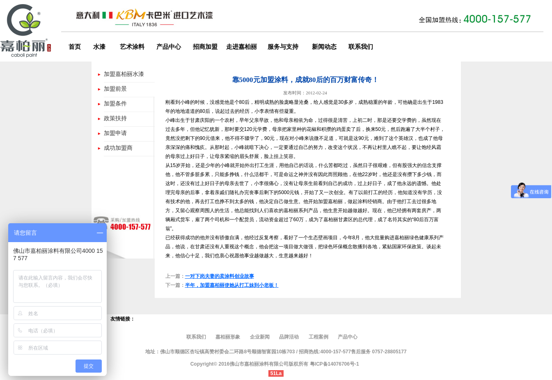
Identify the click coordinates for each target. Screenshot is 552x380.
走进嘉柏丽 (241, 46)
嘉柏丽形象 (228, 337)
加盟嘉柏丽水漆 (124, 74)
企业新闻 (260, 337)
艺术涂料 (132, 46)
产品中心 (168, 46)
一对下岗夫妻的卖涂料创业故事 (219, 276)
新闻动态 (324, 46)
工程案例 (318, 337)
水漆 (99, 46)
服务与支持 (283, 46)
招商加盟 (205, 46)
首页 (75, 46)
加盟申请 (115, 133)
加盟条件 (115, 103)
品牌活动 (289, 337)
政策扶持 (115, 118)
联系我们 (360, 46)
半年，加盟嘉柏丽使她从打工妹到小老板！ (232, 285)
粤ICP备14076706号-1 (334, 364)
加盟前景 (115, 88)
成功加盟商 (118, 147)
